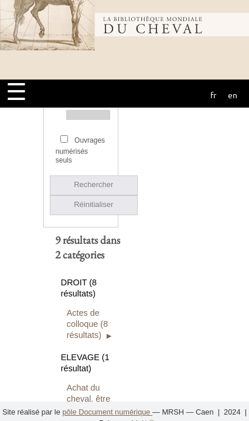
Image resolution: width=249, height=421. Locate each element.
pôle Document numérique (107, 412)
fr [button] (213, 94)
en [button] (232, 94)
